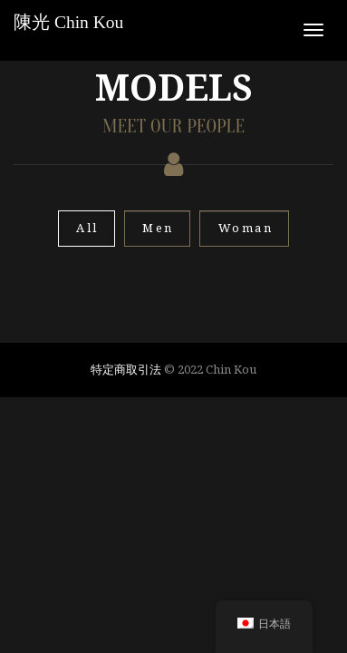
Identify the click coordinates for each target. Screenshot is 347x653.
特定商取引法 (126, 369)
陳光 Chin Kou (68, 22)
